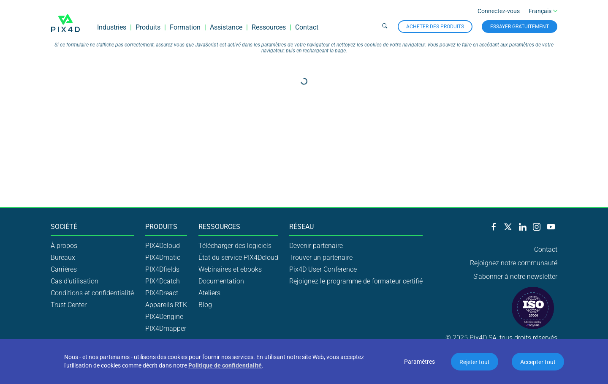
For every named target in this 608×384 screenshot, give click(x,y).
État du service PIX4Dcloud (238, 257)
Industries (111, 27)
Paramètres (419, 361)
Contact (306, 27)
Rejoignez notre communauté (513, 263)
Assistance (226, 27)
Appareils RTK (166, 305)
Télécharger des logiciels (234, 246)
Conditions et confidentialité (92, 293)
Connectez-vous (499, 11)
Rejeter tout (474, 362)
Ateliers (209, 293)
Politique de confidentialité (225, 365)
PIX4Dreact (161, 293)
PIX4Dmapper (165, 328)
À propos (64, 246)
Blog (205, 305)
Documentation (221, 281)
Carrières (64, 269)
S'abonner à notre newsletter (515, 276)
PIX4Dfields (162, 269)
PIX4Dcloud (162, 246)
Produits (148, 27)
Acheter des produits (435, 27)
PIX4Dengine (164, 317)
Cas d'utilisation (74, 281)
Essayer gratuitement (519, 27)
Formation (185, 27)
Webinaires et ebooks (230, 269)
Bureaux (63, 257)
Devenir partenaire (316, 246)
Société (64, 227)
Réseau (301, 227)
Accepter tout (538, 362)
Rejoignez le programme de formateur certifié (356, 281)
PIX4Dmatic (162, 257)
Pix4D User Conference (323, 269)
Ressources (269, 27)
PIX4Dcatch (162, 281)
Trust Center (69, 305)
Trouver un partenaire (321, 257)
